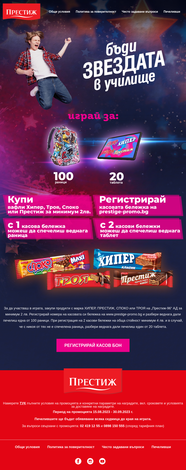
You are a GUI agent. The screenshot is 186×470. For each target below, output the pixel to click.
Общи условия (59, 11)
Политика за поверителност (96, 11)
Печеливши (172, 11)
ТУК (23, 403)
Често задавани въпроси (140, 11)
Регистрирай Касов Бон (93, 345)
